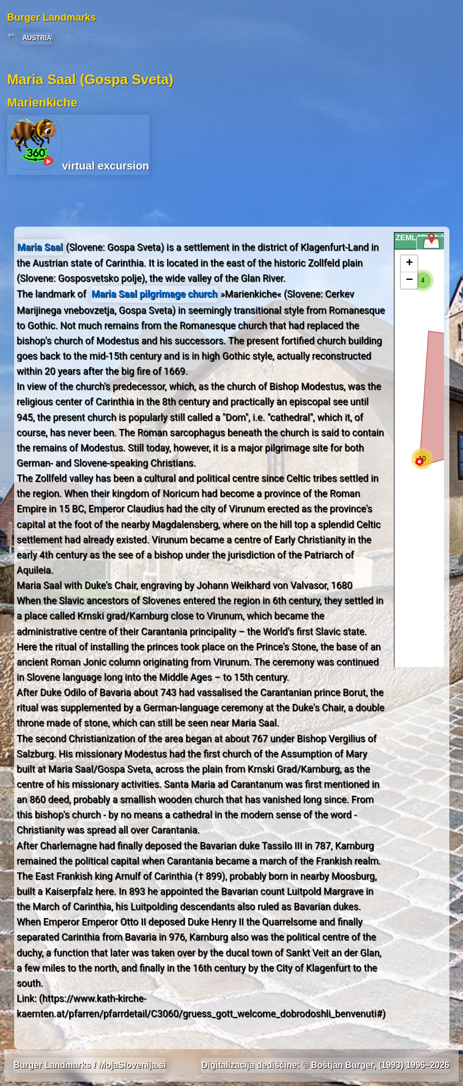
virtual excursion (78, 143)
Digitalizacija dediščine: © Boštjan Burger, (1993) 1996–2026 (325, 1065)
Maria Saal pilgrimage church (154, 294)
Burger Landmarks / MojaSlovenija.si (90, 1065)
